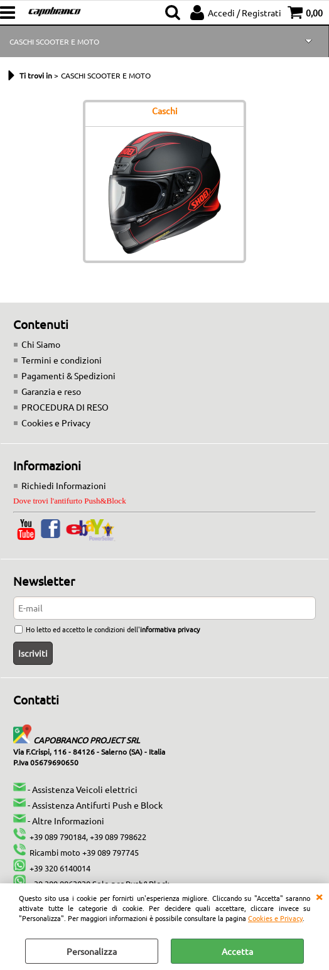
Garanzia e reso (51, 391)
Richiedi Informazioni (63, 485)
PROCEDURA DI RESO (65, 406)
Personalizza (92, 951)
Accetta (237, 951)
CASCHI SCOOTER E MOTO (54, 41)
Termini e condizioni (61, 359)
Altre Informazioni (68, 820)
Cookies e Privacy (275, 918)
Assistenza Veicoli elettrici (85, 789)
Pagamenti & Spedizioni (68, 375)
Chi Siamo (40, 344)
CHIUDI (319, 896)
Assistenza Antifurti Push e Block (97, 805)
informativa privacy (170, 629)
